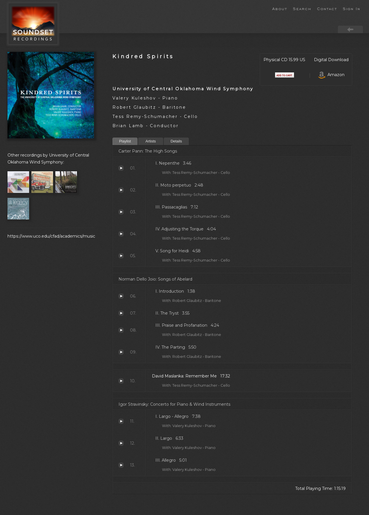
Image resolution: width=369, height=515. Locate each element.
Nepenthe (121, 168)
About (279, 8)
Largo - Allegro (121, 421)
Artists (150, 141)
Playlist (125, 141)
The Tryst (121, 313)
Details (176, 141)
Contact (327, 8)
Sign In (351, 8)
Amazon (331, 74)
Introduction (121, 296)
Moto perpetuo (121, 190)
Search (302, 8)
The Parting (121, 352)
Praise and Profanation (121, 330)
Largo (121, 443)
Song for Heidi (121, 255)
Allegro (121, 465)
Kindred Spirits (143, 56)
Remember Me (121, 381)
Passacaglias (121, 212)
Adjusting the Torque (121, 233)
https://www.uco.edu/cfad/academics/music (51, 236)
